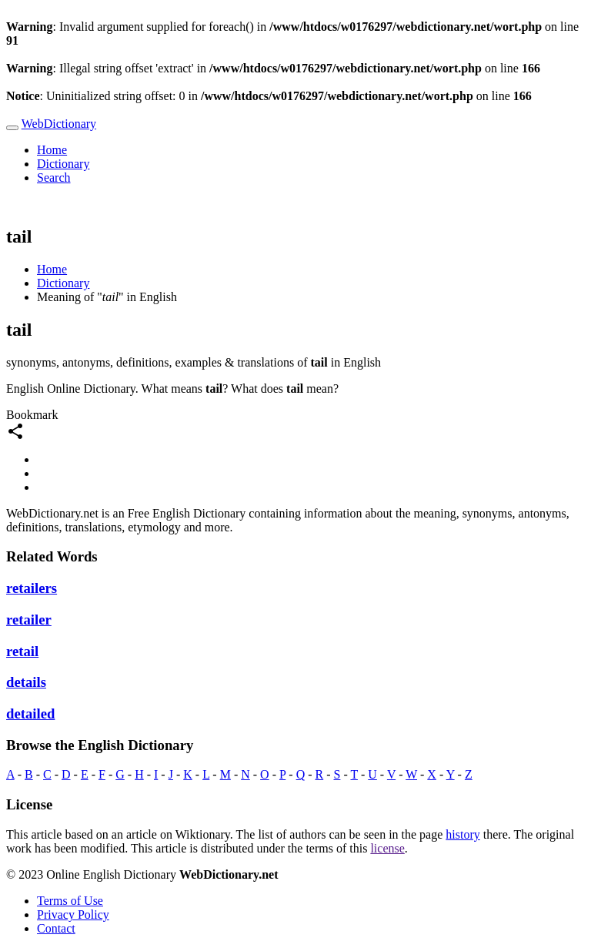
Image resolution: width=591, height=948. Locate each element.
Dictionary (63, 163)
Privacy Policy (73, 914)
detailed (30, 713)
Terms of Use (70, 900)
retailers (31, 588)
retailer (29, 619)
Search (54, 177)
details (26, 682)
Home (52, 149)
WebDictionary (59, 123)
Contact (56, 928)
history (462, 834)
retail (22, 651)
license (387, 848)
